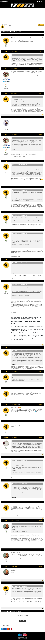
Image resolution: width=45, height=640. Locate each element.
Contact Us (24, 633)
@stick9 (41, 179)
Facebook (21, 635)
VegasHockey (6, 437)
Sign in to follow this (4, 24)
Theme (20, 633)
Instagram (24, 635)
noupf (6, 51)
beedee (6, 117)
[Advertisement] (13, 15)
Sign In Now (22, 620)
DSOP (6, 520)
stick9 (6, 68)
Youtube (26, 635)
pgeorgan (23, 164)
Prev (4, 31)
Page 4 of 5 (19, 31)
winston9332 (6, 480)
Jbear (6, 34)
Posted (14, 51)
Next (14, 31)
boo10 (6, 93)
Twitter (19, 635)
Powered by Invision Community (22, 638)
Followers (40, 24)
